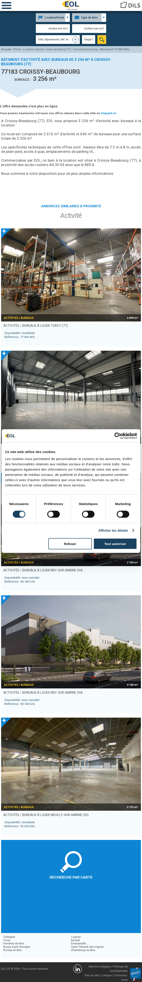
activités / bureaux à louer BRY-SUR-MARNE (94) (43, 570)
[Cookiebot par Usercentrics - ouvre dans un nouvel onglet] (117, 436)
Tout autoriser (115, 543)
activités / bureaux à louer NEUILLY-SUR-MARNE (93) (46, 815)
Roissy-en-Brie (12, 950)
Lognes (76, 937)
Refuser (70, 543)
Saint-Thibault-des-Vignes (87, 946)
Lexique (106, 975)
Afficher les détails (113, 530)
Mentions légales (99, 966)
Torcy (6, 940)
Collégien (9, 937)
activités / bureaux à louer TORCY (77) (35, 326)
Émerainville (78, 943)
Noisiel (75, 940)
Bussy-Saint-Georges (16, 946)
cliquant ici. (109, 113)
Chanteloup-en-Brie (83, 950)
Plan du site (92, 975)
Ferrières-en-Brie (13, 943)
